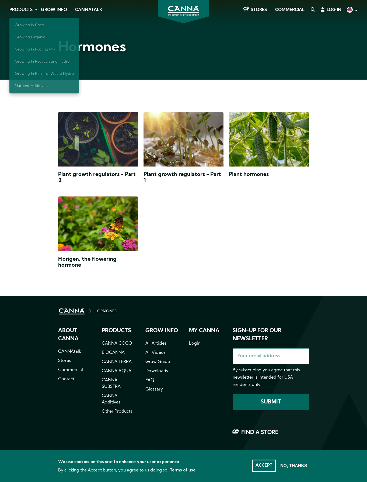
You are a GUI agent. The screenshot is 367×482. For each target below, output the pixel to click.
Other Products (117, 411)
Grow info (161, 331)
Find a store (259, 432)
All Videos (155, 353)
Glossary (154, 389)
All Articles (155, 343)
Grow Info (54, 10)
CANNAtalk (88, 10)
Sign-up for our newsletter (257, 335)
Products (21, 10)
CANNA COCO (117, 343)
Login (194, 343)
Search (313, 10)
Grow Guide (157, 362)
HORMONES (106, 311)
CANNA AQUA (116, 371)
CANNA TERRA (117, 362)
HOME (71, 311)
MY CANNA (204, 331)
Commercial (290, 10)
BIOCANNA (113, 353)
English (351, 10)
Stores (259, 10)
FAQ (149, 380)
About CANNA (68, 335)
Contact (66, 379)
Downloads (156, 371)
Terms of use (182, 470)
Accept (264, 465)
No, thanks (293, 465)
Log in (334, 10)
